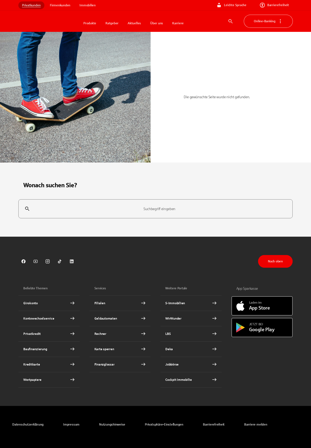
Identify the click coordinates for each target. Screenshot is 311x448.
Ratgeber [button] (112, 23)
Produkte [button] (89, 23)
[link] (23, 261)
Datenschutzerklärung (28, 424)
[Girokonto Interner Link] (49, 303)
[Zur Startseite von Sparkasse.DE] (49, 21)
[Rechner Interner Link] (120, 333)
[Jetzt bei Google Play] (262, 327)
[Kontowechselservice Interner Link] (49, 318)
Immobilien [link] (87, 5)
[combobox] (155, 208)
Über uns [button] (156, 23)
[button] (164, 424)
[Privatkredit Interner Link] (49, 333)
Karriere (178, 23)
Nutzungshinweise (112, 424)
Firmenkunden (60, 5)
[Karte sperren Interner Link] (120, 349)
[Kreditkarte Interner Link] (49, 364)
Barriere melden (255, 424)
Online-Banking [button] (268, 21)
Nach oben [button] (275, 261)
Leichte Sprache (231, 5)
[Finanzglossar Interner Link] (120, 364)
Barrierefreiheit (274, 5)
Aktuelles (134, 23)
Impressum (71, 424)
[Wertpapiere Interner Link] (49, 379)
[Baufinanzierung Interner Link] (49, 349)
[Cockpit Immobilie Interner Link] (191, 379)
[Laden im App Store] (262, 305)
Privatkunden (31, 5)
